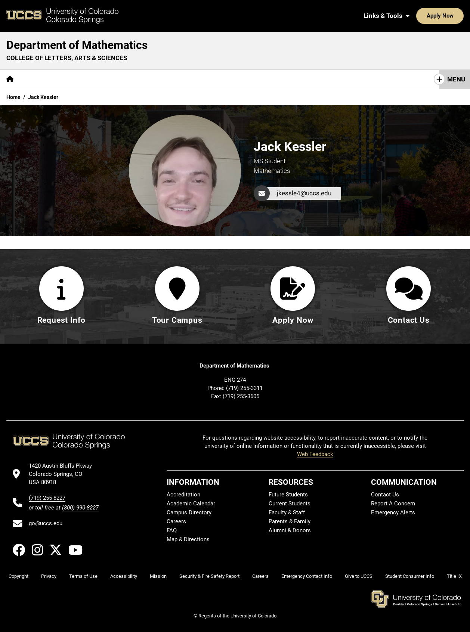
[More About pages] (40, 79)
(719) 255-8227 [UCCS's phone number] (47, 498)
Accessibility (123, 576)
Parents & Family (289, 521)
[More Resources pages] (183, 79)
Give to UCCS (358, 576)
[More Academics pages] (89, 79)
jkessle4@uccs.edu (304, 193)
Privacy (48, 576)
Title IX (454, 576)
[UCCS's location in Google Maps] (64, 474)
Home (13, 97)
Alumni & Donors (290, 530)
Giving (226, 79)
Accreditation (183, 494)
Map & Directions (188, 539)
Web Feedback (315, 454)
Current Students (289, 503)
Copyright (18, 576)
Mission (158, 576)
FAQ (172, 530)
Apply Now (416, 15)
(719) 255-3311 (244, 388)
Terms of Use (83, 576)
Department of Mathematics (77, 45)
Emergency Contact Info (306, 576)
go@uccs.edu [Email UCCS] (45, 523)
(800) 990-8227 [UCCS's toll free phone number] (80, 507)
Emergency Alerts (393, 512)
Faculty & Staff (287, 512)
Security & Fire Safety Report (209, 576)
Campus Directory (189, 512)
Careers (176, 521)
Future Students (288, 494)
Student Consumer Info (409, 576)
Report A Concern (393, 503)
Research (136, 79)
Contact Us (264, 79)
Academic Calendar (191, 503)
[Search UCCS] (455, 15)
